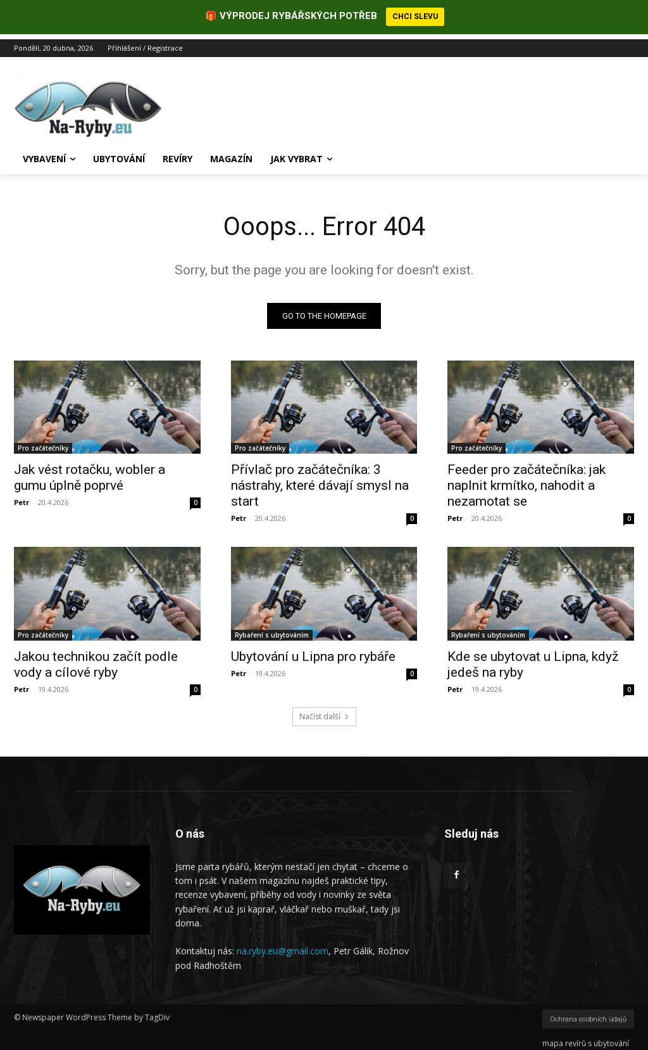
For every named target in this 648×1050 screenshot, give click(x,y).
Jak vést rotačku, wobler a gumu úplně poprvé (89, 472)
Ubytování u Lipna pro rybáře (313, 651)
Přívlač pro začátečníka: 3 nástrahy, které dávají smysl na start (320, 480)
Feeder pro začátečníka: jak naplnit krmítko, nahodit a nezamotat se (526, 480)
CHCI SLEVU (415, 16)
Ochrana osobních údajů (588, 1014)
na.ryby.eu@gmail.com (282, 946)
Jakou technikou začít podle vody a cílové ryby (96, 659)
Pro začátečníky (43, 443)
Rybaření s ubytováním (272, 629)
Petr (21, 497)
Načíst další (324, 712)
